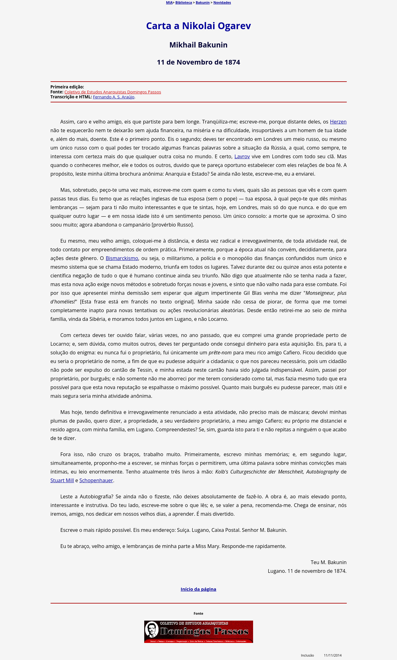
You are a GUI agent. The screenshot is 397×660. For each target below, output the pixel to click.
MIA (169, 2)
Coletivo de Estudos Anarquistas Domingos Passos (113, 92)
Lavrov (242, 156)
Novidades (222, 2)
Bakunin (203, 2)
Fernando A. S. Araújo (114, 97)
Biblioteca (183, 2)
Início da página (198, 589)
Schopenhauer (96, 480)
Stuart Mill (62, 480)
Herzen (338, 121)
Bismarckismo (122, 258)
